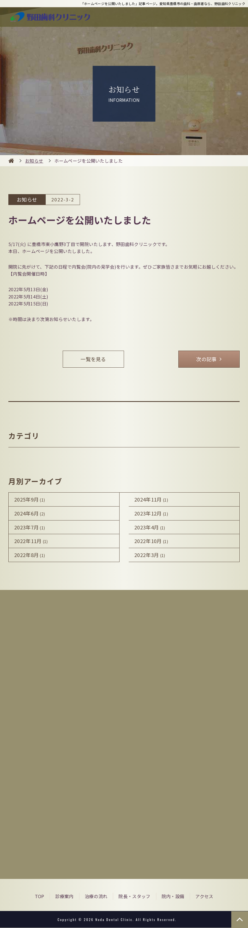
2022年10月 (151, 541)
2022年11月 (31, 541)
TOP (39, 896)
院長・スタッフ (134, 896)
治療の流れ (96, 896)
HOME (11, 161)
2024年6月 (29, 513)
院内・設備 (173, 896)
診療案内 (64, 896)
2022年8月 (29, 555)
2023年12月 (151, 513)
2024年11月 (151, 499)
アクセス (204, 896)
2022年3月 (149, 555)
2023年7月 (29, 527)
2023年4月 (149, 527)
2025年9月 (29, 499)
